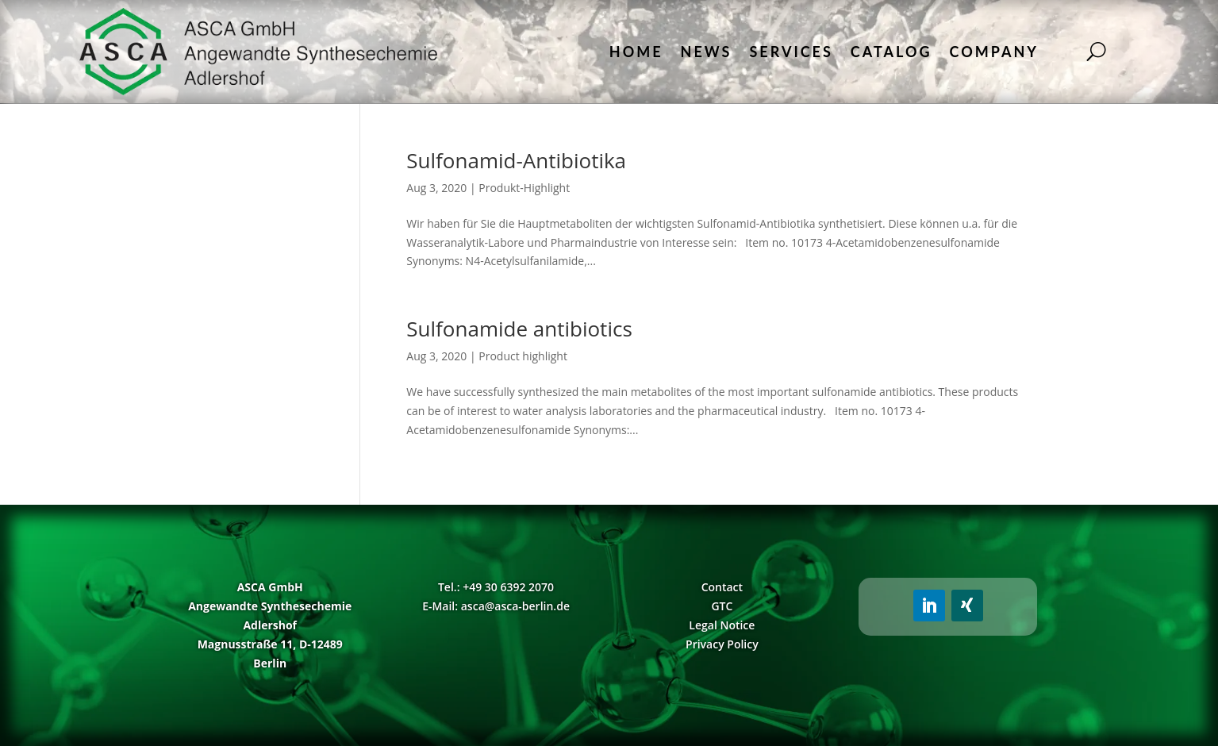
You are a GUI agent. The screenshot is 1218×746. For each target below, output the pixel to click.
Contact (722, 586)
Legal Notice (722, 625)
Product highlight (522, 355)
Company (994, 51)
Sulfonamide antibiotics (519, 328)
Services (790, 51)
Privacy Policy (722, 644)
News (706, 51)
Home (636, 51)
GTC (721, 605)
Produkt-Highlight (524, 187)
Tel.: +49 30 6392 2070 (496, 586)
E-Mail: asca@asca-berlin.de (496, 605)
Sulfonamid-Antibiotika (516, 160)
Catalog (891, 51)
